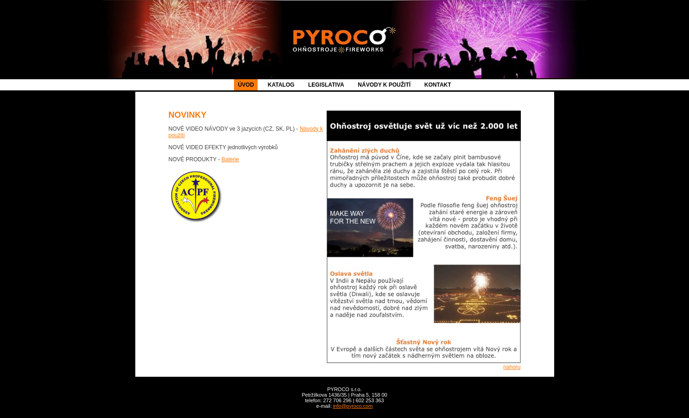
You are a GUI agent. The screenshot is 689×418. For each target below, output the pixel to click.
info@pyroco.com (353, 406)
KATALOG (281, 85)
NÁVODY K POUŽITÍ (384, 85)
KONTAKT (437, 85)
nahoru (511, 367)
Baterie (230, 159)
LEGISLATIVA (326, 85)
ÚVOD (246, 85)
